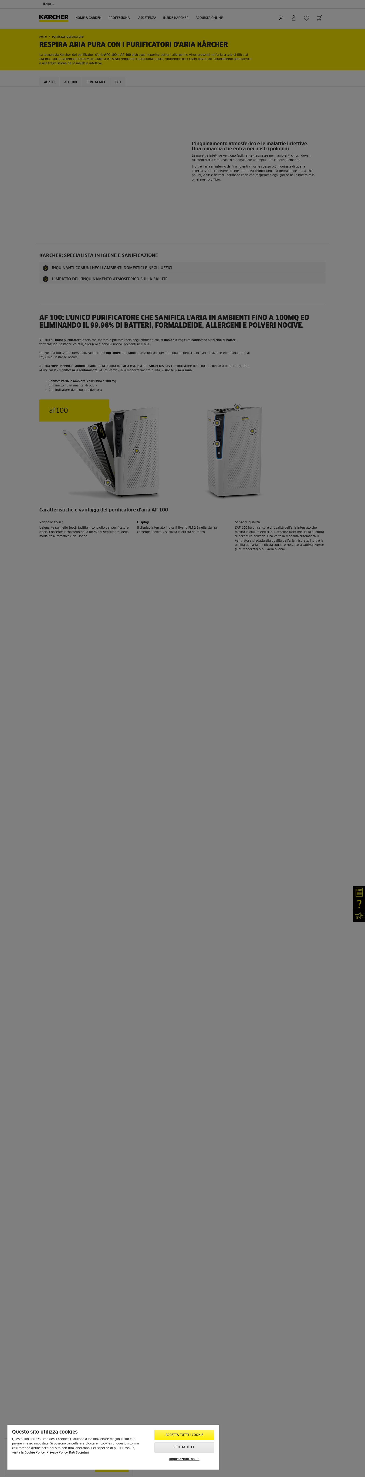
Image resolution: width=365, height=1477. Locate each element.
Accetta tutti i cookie (184, 1435)
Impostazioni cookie (184, 1459)
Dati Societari (79, 1452)
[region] (113, 1447)
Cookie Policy (35, 1452)
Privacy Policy (57, 1452)
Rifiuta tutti (184, 1447)
